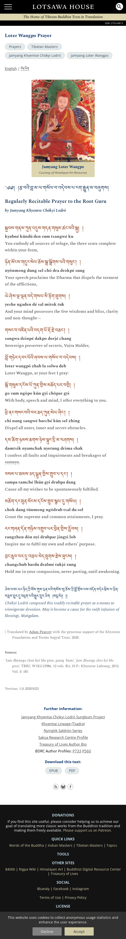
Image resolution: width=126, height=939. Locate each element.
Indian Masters (60, 845)
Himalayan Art (51, 869)
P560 (86, 751)
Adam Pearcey (40, 632)
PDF (72, 770)
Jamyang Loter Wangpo (89, 55)
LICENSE (63, 906)
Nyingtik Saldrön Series (63, 730)
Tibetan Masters (44, 47)
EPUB (53, 770)
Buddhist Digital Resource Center (94, 869)
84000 (10, 869)
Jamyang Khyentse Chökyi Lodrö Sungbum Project (63, 716)
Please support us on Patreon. (87, 830)
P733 (77, 751)
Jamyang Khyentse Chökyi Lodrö (35, 55)
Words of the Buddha (26, 845)
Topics (112, 845)
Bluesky (43, 889)
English (11, 68)
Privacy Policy (75, 897)
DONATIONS (63, 815)
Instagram (80, 889)
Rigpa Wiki (27, 869)
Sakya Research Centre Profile (63, 737)
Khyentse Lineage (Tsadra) (63, 723)
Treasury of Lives (64, 874)
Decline (47, 931)
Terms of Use (50, 897)
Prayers (15, 47)
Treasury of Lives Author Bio (63, 744)
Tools (63, 854)
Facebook (60, 889)
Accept (79, 931)
